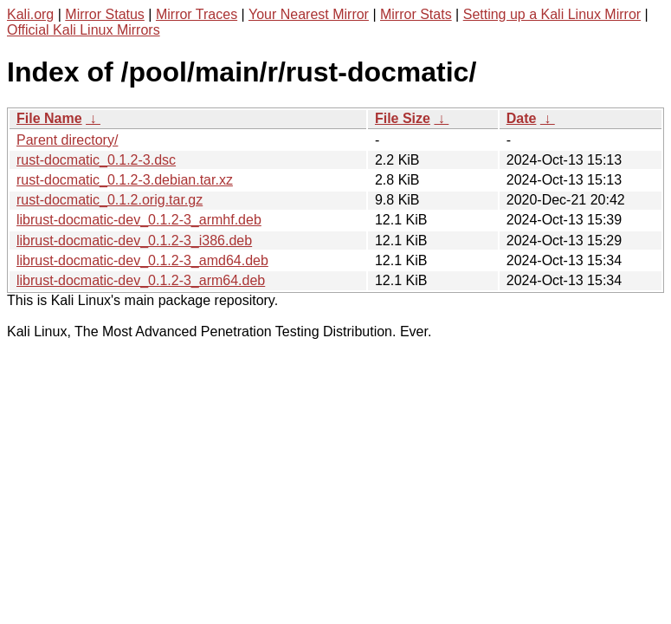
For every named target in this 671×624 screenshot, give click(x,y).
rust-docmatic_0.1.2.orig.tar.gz (109, 199)
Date (521, 118)
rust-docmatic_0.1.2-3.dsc (96, 160)
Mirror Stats (416, 14)
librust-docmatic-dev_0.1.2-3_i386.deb (134, 240)
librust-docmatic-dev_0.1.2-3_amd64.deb (142, 260)
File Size (402, 118)
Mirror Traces (196, 14)
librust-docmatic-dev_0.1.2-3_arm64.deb (140, 280)
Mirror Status (105, 14)
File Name (49, 118)
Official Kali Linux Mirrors (83, 30)
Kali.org (30, 14)
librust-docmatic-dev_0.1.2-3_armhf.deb (138, 219)
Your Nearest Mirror (308, 14)
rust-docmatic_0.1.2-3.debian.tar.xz (124, 179)
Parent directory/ (67, 140)
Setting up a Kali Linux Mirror (552, 14)
